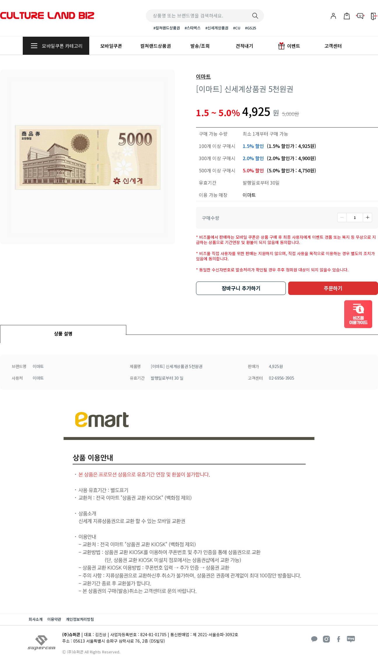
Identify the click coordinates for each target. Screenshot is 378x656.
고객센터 (333, 45)
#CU (236, 28)
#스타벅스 (193, 28)
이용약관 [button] (54, 619)
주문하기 (333, 288)
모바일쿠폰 (111, 45)
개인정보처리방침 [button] (80, 619)
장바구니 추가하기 (241, 288)
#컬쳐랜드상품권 (166, 28)
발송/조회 (200, 45)
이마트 (203, 76)
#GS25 (250, 28)
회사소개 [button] (36, 619)
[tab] (63, 330)
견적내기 (244, 45)
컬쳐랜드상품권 (155, 45)
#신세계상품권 (216, 28)
